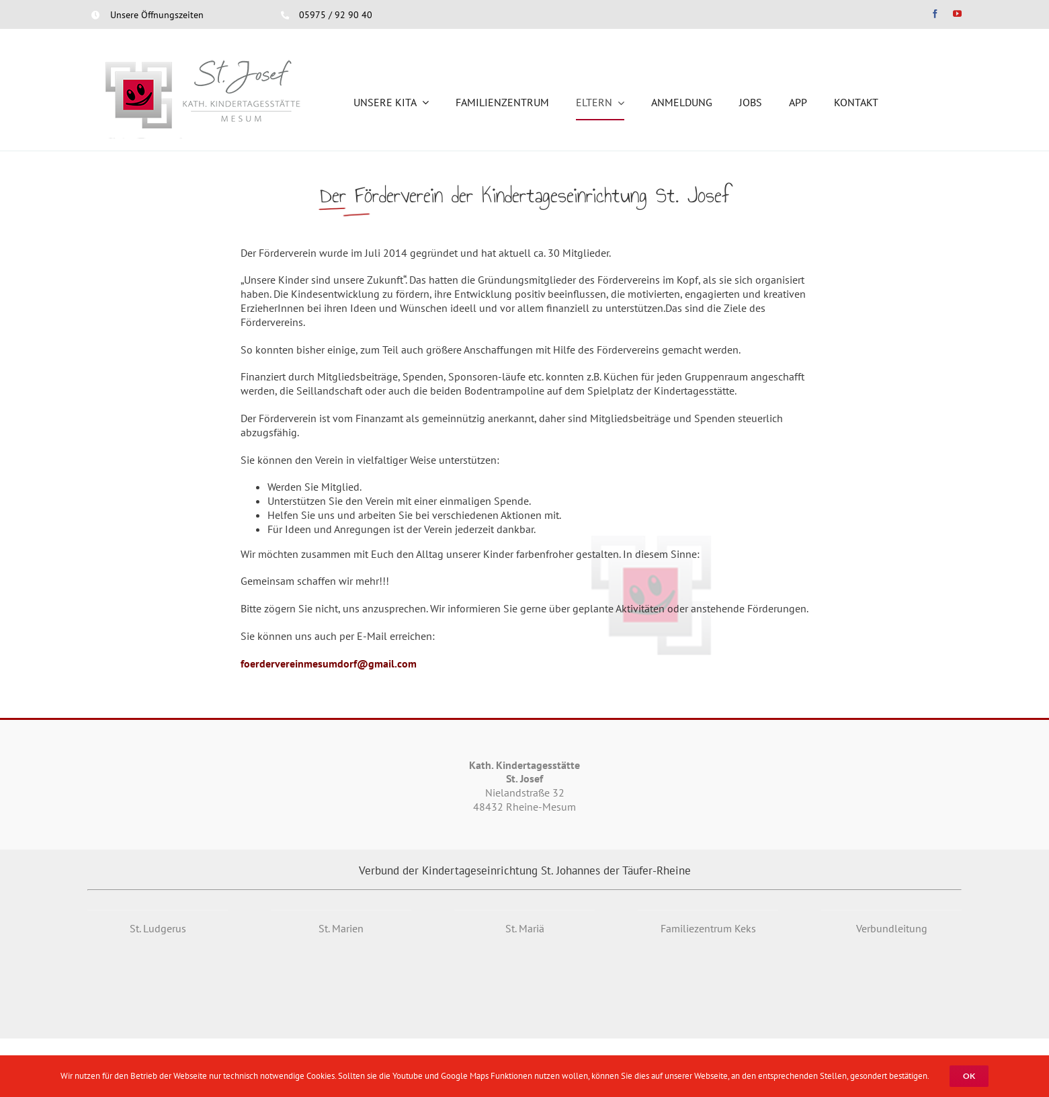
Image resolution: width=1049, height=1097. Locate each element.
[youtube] (957, 13)
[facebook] (935, 13)
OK (969, 1076)
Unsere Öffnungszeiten (157, 15)
